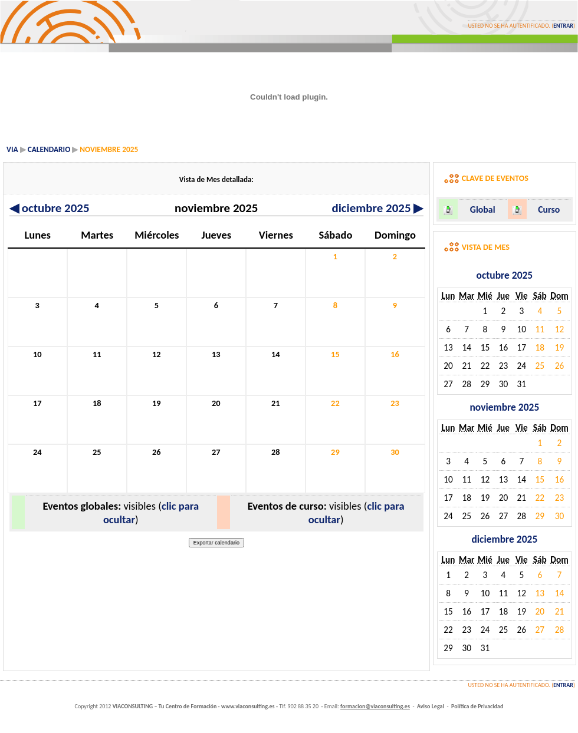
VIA (12, 149)
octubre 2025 (49, 208)
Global (482, 209)
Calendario (49, 149)
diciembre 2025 (377, 208)
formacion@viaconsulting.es (375, 706)
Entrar (563, 25)
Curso (549, 209)
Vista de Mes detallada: (216, 179)
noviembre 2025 (504, 407)
